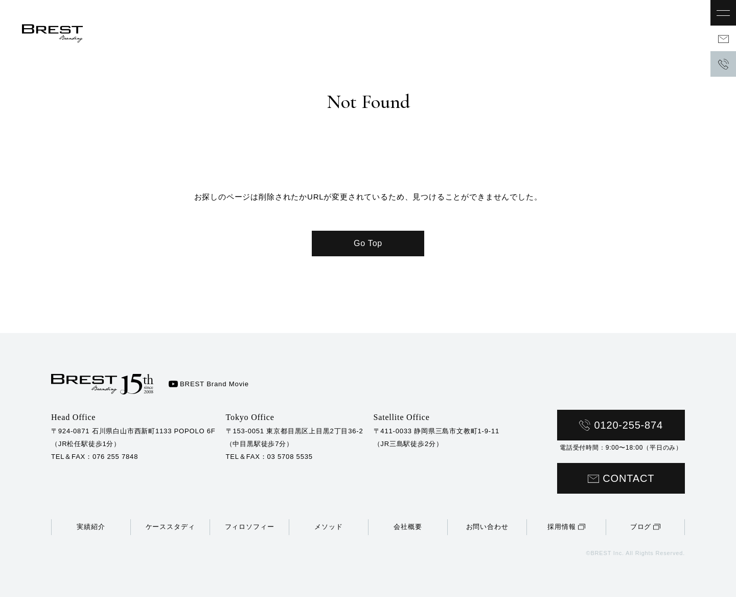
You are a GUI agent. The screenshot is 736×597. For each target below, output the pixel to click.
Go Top (368, 243)
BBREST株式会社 (59, 38)
